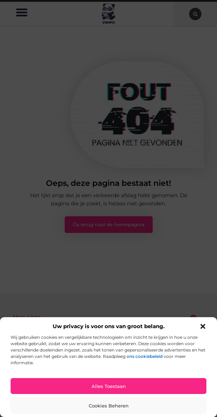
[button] (202, 326)
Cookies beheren (109, 406)
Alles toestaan (109, 386)
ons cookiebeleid (145, 356)
